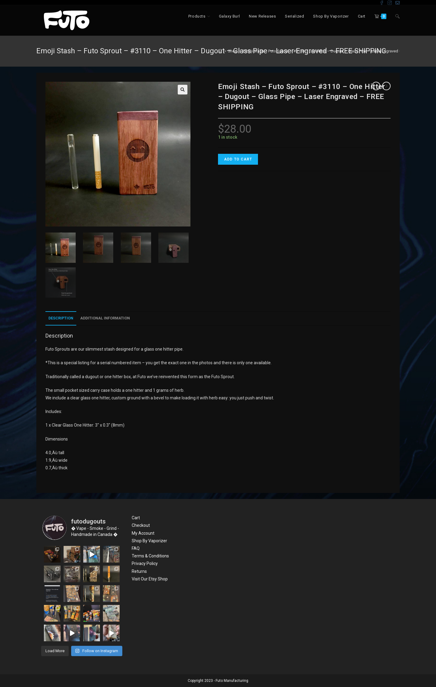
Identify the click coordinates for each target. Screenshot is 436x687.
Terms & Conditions (150, 555)
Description (60, 318)
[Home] (220, 51)
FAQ (136, 548)
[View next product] (386, 86)
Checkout (141, 525)
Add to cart (238, 159)
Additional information (105, 318)
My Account (143, 533)
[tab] (60, 318)
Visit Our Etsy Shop (150, 578)
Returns (139, 571)
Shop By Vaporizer (149, 540)
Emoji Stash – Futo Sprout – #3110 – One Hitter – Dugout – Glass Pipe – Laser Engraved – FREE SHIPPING (336, 51)
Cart (136, 517)
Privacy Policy (145, 563)
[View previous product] (376, 86)
